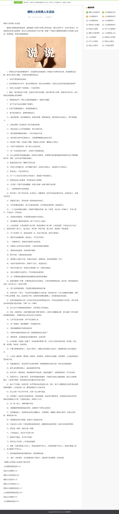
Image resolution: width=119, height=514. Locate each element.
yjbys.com (62, 512)
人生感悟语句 (109, 20)
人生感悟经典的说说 (10, 492)
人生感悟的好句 (110, 25)
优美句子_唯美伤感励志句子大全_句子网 (41, 2)
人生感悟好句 (93, 16)
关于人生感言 (93, 41)
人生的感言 (92, 37)
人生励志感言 (109, 45)
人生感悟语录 (93, 20)
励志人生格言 (93, 45)
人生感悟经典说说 (10, 466)
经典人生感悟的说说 (10, 488)
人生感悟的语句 (110, 16)
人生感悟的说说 (9, 501)
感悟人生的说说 (9, 475)
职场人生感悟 (93, 29)
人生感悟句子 (18, 2)
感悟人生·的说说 (9, 484)
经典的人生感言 (110, 37)
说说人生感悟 (8, 471)
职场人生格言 (109, 41)
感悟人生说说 (8, 479)
